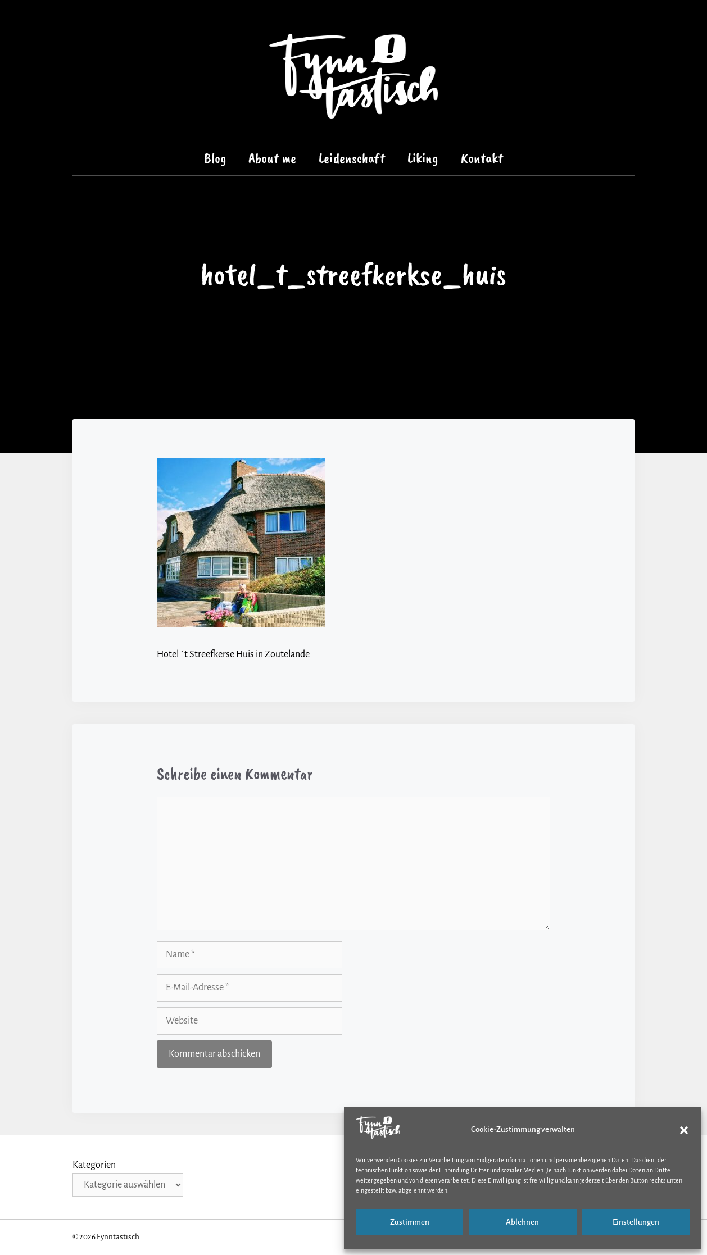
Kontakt (482, 158)
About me (272, 158)
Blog (215, 158)
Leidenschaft (352, 158)
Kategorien (94, 1165)
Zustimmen (409, 1222)
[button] (684, 1130)
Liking (422, 158)
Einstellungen (636, 1222)
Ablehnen (522, 1222)
